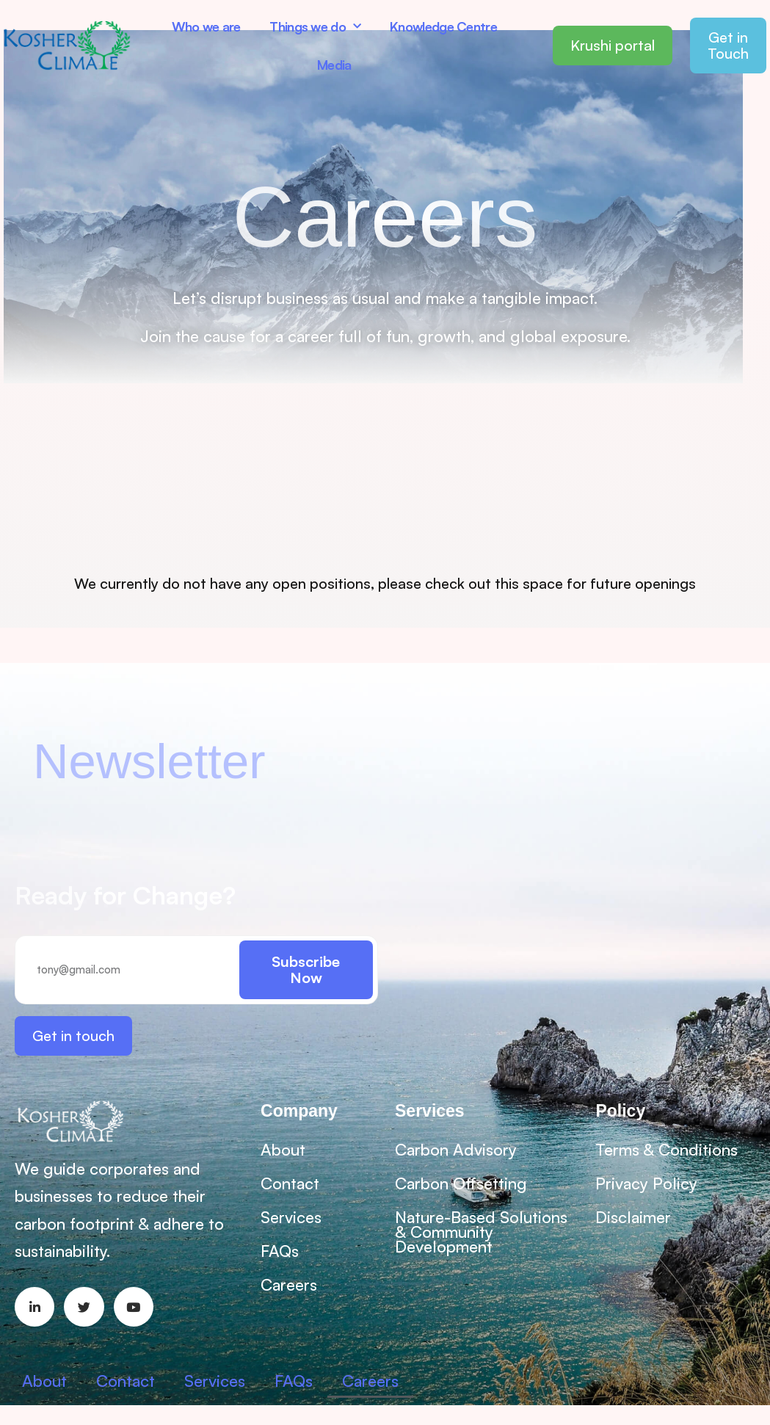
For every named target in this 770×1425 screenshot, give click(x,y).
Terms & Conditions (666, 1149)
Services (291, 1217)
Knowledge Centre (443, 26)
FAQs (280, 1251)
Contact (290, 1183)
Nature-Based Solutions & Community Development (481, 1231)
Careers (289, 1284)
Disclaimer (633, 1217)
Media (334, 65)
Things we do (314, 27)
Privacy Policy (646, 1183)
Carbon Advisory (456, 1149)
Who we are (206, 26)
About (283, 1149)
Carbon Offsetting (461, 1183)
